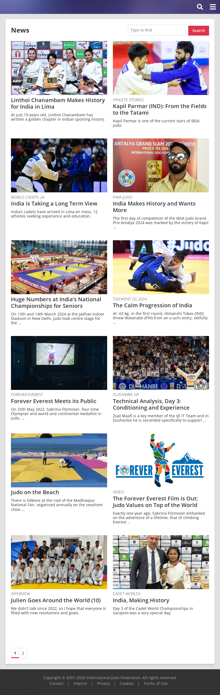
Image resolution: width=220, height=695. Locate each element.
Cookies (127, 682)
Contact (57, 682)
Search (198, 29)
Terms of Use (156, 682)
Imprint (80, 682)
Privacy (103, 682)
